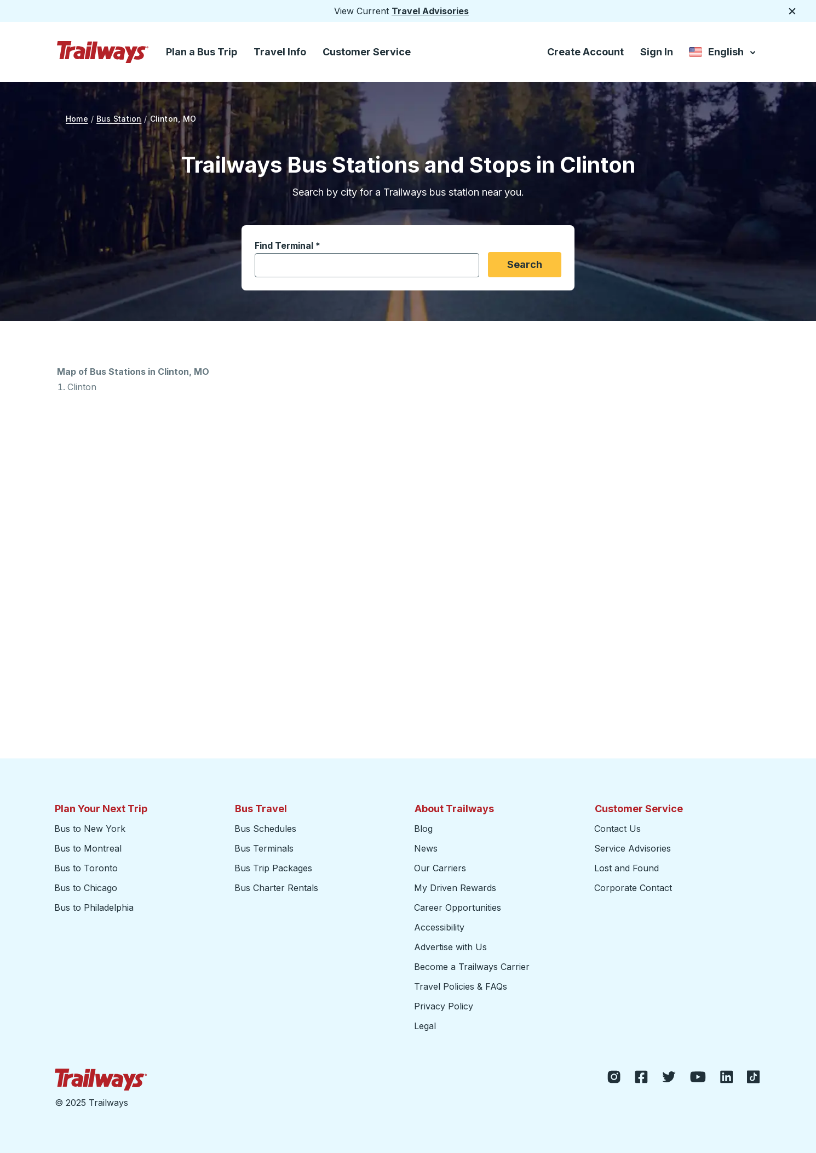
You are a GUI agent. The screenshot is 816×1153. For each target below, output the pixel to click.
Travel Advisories (430, 10)
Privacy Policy (443, 1006)
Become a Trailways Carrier (473, 966)
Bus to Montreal (88, 848)
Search (524, 264)
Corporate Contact (633, 887)
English (723, 53)
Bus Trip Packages (273, 868)
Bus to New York (89, 828)
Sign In (656, 52)
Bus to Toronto (86, 868)
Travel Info (280, 52)
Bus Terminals (264, 848)
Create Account (585, 52)
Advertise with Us (450, 946)
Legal (425, 1025)
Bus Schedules (265, 828)
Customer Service (367, 52)
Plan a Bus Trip (201, 52)
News (426, 848)
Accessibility (439, 927)
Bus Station (118, 118)
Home (77, 118)
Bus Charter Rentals (276, 887)
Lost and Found (626, 868)
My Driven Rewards (455, 887)
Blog (423, 828)
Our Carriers (440, 868)
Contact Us (617, 828)
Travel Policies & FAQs (460, 986)
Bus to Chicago (85, 887)
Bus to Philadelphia (94, 907)
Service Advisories (632, 848)
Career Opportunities (457, 907)
